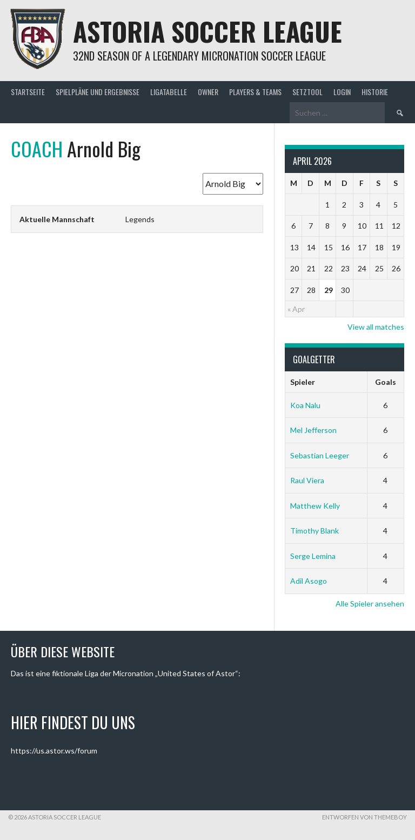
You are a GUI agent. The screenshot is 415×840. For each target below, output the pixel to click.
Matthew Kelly (315, 505)
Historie (375, 91)
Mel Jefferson (313, 430)
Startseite (28, 91)
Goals (385, 381)
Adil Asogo (308, 580)
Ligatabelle (168, 91)
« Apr (296, 309)
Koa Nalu (305, 405)
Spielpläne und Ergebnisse (97, 91)
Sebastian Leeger (319, 455)
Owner (208, 91)
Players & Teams (255, 91)
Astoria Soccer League (207, 31)
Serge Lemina (313, 556)
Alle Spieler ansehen (370, 603)
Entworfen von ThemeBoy (364, 817)
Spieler (302, 381)
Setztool (307, 91)
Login (342, 91)
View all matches (375, 326)
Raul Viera (307, 480)
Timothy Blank (314, 530)
